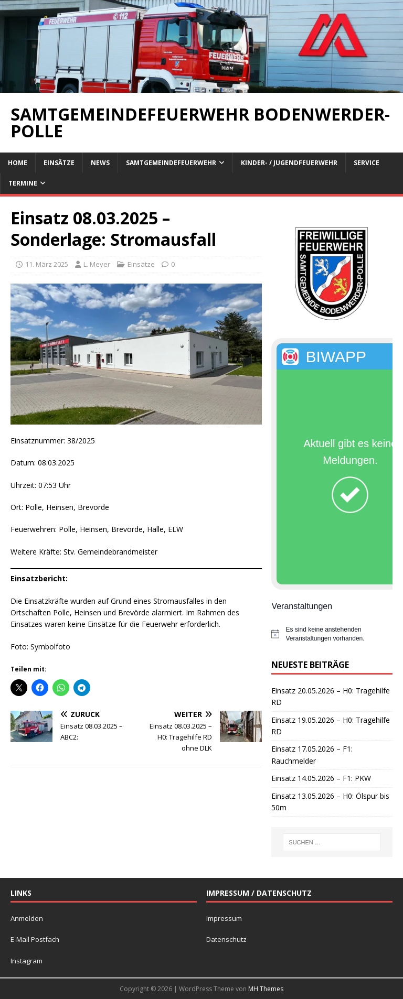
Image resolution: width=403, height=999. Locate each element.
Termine (22, 183)
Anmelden (26, 918)
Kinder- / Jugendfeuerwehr (289, 162)
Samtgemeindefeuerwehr (171, 162)
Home (17, 162)
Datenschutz (226, 939)
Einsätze (59, 162)
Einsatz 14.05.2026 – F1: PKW (321, 778)
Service (366, 162)
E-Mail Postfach (34, 939)
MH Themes (265, 988)
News (100, 162)
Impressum (224, 918)
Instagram (26, 960)
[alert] (331, 634)
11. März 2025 (46, 264)
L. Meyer (96, 264)
